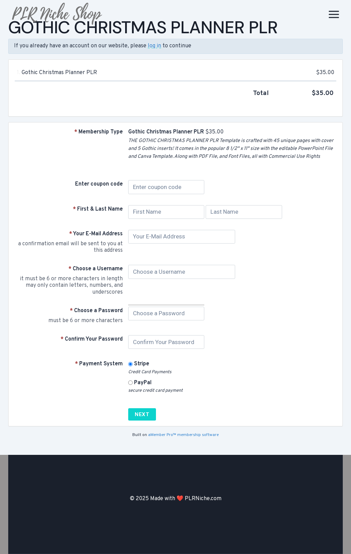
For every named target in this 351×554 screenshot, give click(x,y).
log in (154, 46)
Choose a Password (96, 310)
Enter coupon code (99, 184)
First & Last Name (98, 209)
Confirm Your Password (92, 339)
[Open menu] (334, 15)
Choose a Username (96, 269)
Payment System (99, 364)
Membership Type (98, 132)
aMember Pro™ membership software (183, 435)
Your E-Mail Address (96, 234)
